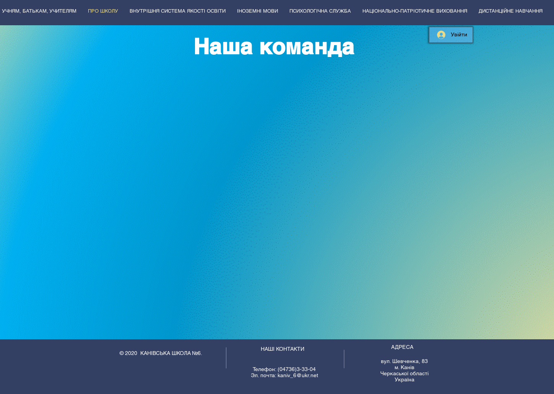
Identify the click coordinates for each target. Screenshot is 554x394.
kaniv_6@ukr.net (298, 375)
